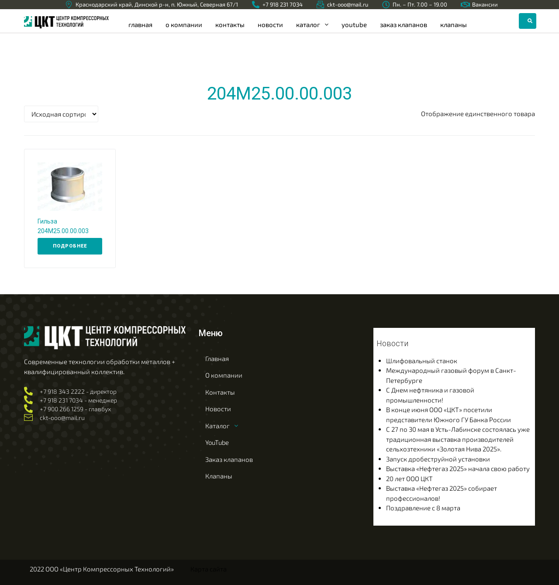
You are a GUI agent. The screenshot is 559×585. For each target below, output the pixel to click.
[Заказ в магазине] (61, 114)
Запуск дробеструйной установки (438, 459)
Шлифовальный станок (421, 361)
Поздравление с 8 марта (423, 508)
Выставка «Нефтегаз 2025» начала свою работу (458, 468)
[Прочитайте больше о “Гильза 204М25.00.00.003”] (70, 246)
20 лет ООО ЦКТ (409, 478)
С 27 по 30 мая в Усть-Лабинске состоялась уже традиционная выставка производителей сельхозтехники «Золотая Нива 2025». (458, 439)
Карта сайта (208, 569)
